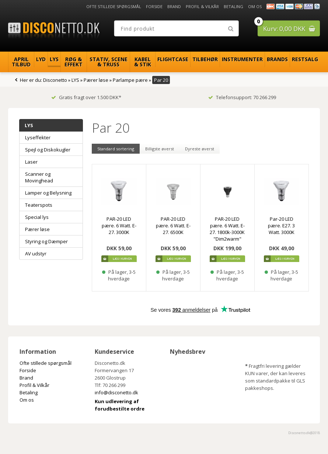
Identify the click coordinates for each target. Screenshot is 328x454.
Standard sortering (115, 148)
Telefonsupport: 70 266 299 (242, 97)
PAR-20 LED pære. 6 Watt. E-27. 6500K (173, 225)
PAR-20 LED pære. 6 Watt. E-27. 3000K (119, 225)
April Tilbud (21, 62)
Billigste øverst (159, 148)
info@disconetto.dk (116, 392)
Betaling (233, 6)
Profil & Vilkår (202, 6)
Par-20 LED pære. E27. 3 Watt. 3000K (281, 225)
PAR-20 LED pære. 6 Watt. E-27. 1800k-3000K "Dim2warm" (227, 229)
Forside (154, 6)
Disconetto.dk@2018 (304, 432)
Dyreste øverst (199, 148)
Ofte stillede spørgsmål (113, 6)
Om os (255, 6)
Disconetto (55, 80)
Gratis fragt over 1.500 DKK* (86, 97)
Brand (174, 6)
